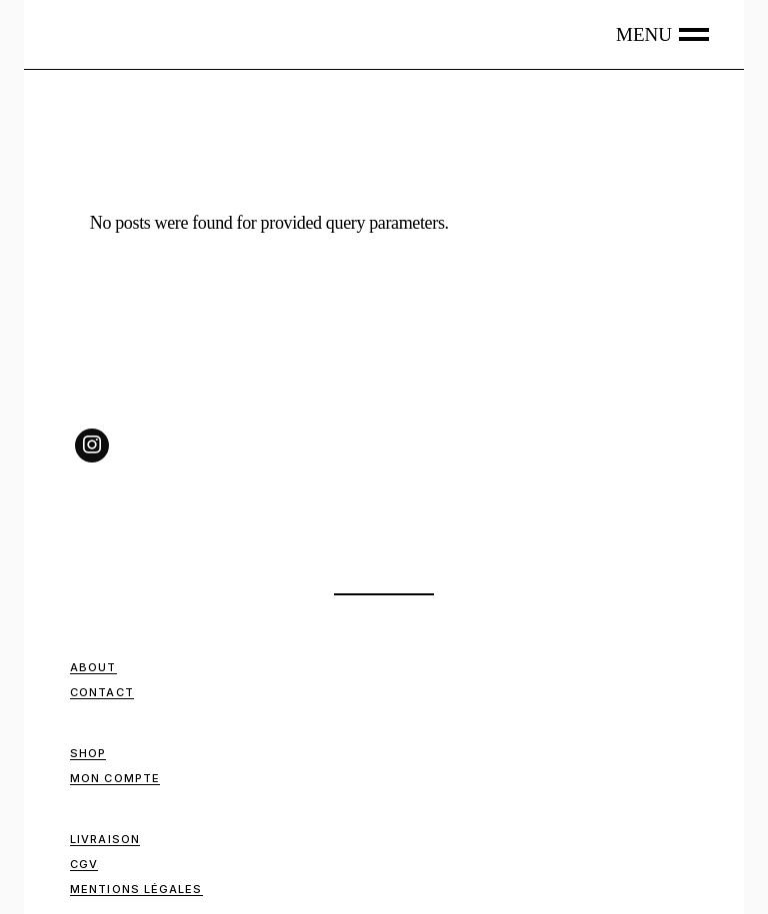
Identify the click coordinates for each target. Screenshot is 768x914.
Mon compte (115, 778)
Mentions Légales (136, 889)
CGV (84, 864)
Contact (102, 692)
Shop (88, 753)
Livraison (105, 839)
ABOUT (93, 667)
